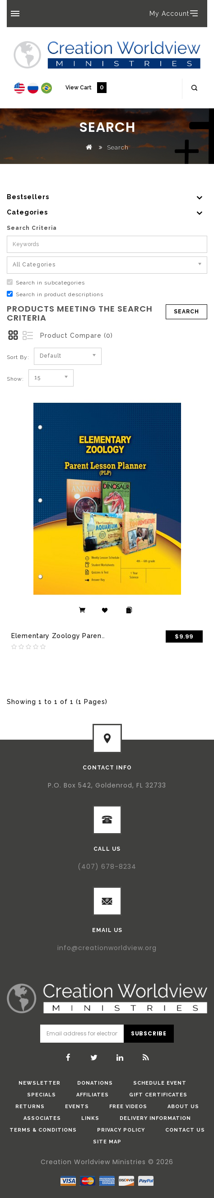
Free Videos (128, 1106)
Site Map (107, 1142)
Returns (30, 1106)
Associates (42, 1118)
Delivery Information (155, 1118)
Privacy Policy (121, 1130)
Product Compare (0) (76, 335)
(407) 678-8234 (107, 866)
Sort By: (18, 357)
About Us (183, 1106)
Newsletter (39, 1083)
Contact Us (185, 1130)
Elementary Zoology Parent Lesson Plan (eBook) (92, 635)
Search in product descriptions (55, 294)
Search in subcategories (46, 282)
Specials (41, 1095)
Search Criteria (32, 228)
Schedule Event (159, 1083)
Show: (15, 379)
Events (77, 1106)
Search (118, 147)
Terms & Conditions (43, 1130)
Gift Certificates (158, 1095)
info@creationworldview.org (107, 947)
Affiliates (92, 1095)
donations (95, 1083)
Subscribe (149, 1033)
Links (90, 1118)
